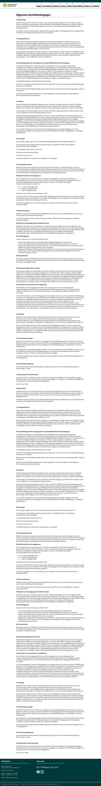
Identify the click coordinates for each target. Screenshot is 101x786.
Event (69, 6)
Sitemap (28, 784)
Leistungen (46, 6)
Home (38, 6)
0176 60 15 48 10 (9, 770)
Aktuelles (87, 6)
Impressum (34, 784)
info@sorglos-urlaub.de (11, 777)
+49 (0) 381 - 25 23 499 (12, 773)
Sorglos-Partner (53, 784)
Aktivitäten (77, 6)
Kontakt (95, 6)
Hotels (63, 6)
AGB (39, 784)
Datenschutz (45, 784)
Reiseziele (56, 6)
